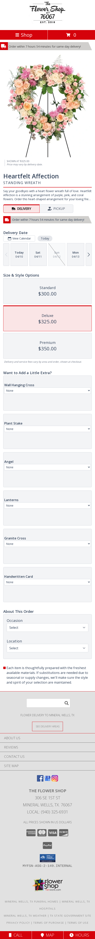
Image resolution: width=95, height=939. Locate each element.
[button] (47, 858)
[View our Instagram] (55, 780)
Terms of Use (78, 922)
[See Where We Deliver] (47, 726)
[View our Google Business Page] (47, 780)
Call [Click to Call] (16, 935)
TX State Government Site (70, 915)
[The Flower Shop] (47, 24)
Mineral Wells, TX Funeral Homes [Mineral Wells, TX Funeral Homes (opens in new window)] (31, 901)
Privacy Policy (18, 922)
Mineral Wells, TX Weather (25, 915)
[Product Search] (48, 703)
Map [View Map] (47, 935)
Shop (23, 34)
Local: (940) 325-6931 (47, 812)
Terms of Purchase (48, 922)
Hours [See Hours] (79, 935)
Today (45, 238)
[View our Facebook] (40, 780)
